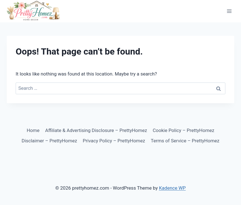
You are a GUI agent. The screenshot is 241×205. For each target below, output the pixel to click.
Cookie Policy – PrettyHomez (183, 130)
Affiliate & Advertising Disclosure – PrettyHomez (96, 130)
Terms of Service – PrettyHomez (185, 140)
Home (33, 130)
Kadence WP (172, 188)
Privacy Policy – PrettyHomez (114, 140)
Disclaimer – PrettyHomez (49, 140)
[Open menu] (229, 11)
